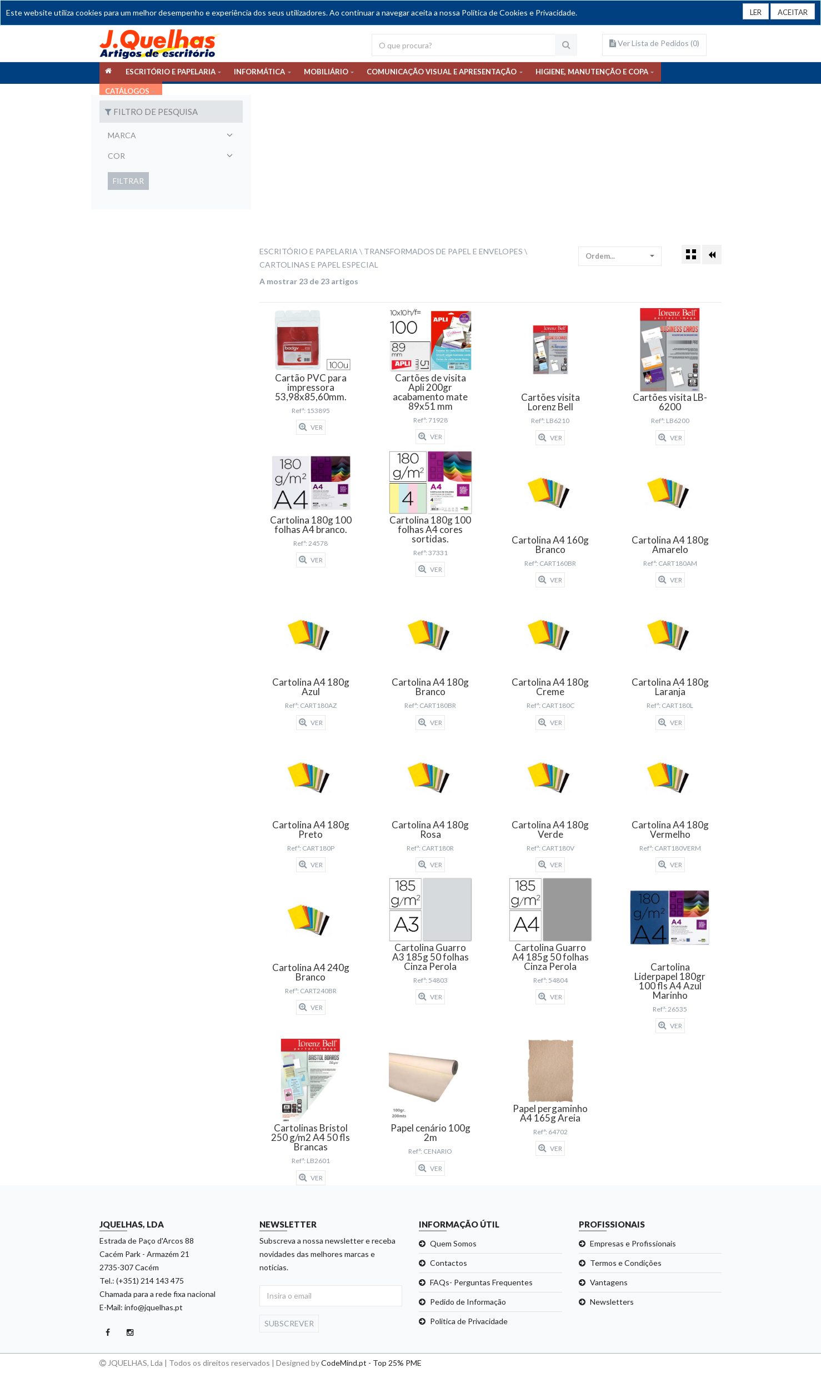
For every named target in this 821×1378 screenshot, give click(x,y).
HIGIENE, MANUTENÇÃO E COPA (591, 72)
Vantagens (609, 1282)
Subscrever (289, 1323)
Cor (116, 156)
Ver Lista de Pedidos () (654, 43)
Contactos (448, 1263)
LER (751, 12)
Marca (122, 135)
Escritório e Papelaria (308, 251)
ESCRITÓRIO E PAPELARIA (171, 72)
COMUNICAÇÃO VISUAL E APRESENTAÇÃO (442, 72)
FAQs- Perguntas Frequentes (481, 1282)
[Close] (791, 11)
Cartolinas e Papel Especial (318, 264)
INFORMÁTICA (259, 72)
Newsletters (612, 1301)
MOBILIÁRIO (326, 72)
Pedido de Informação (468, 1301)
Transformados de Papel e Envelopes (443, 251)
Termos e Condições (626, 1263)
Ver (311, 427)
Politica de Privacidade (469, 1321)
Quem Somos (453, 1243)
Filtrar (128, 180)
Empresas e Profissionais (633, 1243)
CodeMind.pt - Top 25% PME (371, 1362)
